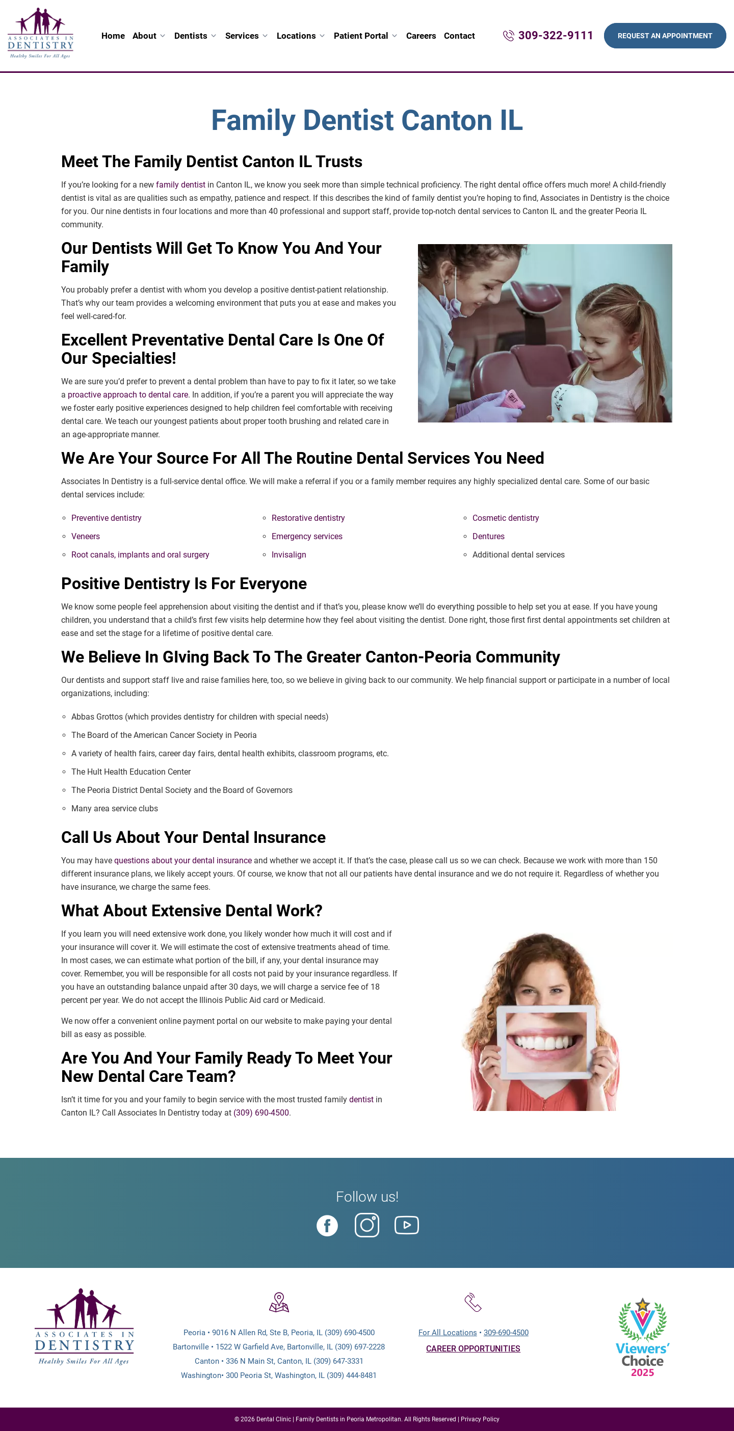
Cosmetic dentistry (506, 518)
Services (242, 36)
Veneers (85, 536)
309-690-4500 (506, 1332)
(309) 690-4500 (261, 1113)
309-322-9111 (556, 35)
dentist (361, 1099)
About (144, 36)
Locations (296, 36)
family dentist (180, 185)
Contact (459, 36)
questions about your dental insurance (183, 860)
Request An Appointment (665, 36)
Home (113, 36)
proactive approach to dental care (128, 395)
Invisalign (289, 555)
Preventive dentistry (106, 518)
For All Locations (447, 1332)
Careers (421, 36)
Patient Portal (361, 36)
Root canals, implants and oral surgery (140, 555)
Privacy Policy (480, 1419)
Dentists (190, 36)
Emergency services (307, 536)
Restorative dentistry (308, 518)
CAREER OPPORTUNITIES (473, 1349)
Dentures (489, 536)
